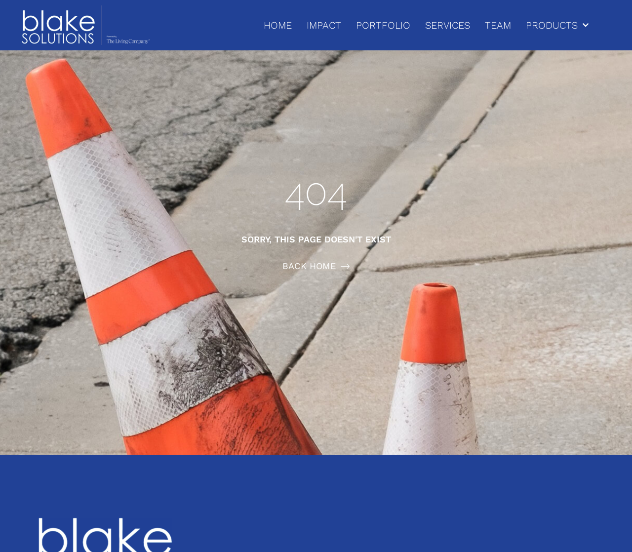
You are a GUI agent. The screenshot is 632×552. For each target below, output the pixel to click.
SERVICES (447, 25)
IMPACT (324, 25)
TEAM (498, 25)
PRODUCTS (557, 25)
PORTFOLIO (383, 25)
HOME (278, 25)
